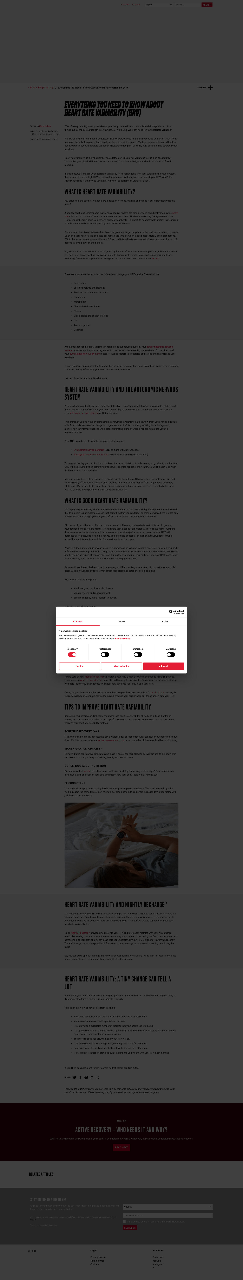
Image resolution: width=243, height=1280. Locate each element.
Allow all (163, 666)
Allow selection (121, 666)
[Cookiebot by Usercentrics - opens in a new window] (171, 612)
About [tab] (165, 621)
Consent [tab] (77, 621)
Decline (79, 666)
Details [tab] (121, 621)
